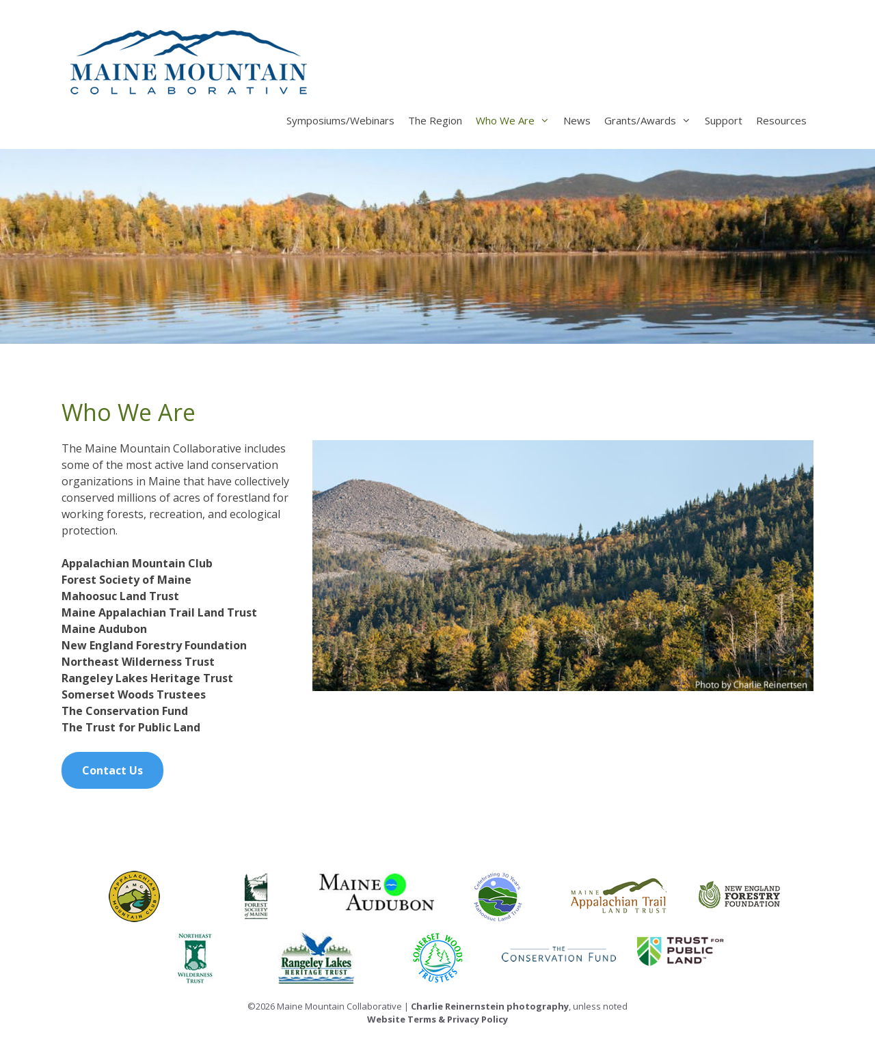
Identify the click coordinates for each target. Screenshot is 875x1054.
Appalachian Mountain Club (137, 563)
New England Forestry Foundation (154, 645)
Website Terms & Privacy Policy (437, 1019)
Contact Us (112, 770)
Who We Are (516, 120)
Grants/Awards (651, 120)
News (577, 120)
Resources (781, 120)
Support (723, 120)
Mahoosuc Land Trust (120, 596)
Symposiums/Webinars (340, 120)
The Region (435, 120)
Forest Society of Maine (126, 579)
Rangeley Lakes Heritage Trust (147, 678)
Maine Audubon (104, 628)
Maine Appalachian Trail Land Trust (159, 612)
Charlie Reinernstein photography (490, 1006)
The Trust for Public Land (131, 727)
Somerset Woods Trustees (134, 694)
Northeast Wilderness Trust (138, 661)
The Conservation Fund (125, 710)
